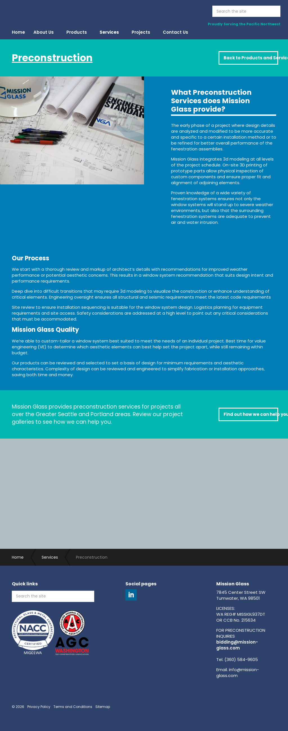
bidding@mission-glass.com (237, 645)
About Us (43, 32)
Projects (141, 32)
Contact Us (175, 32)
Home (18, 32)
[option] (72, 150)
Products (76, 32)
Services (109, 32)
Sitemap (102, 706)
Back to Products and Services (251, 58)
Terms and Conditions (72, 706)
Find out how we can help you (251, 414)
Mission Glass (37, 11)
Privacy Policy (38, 706)
